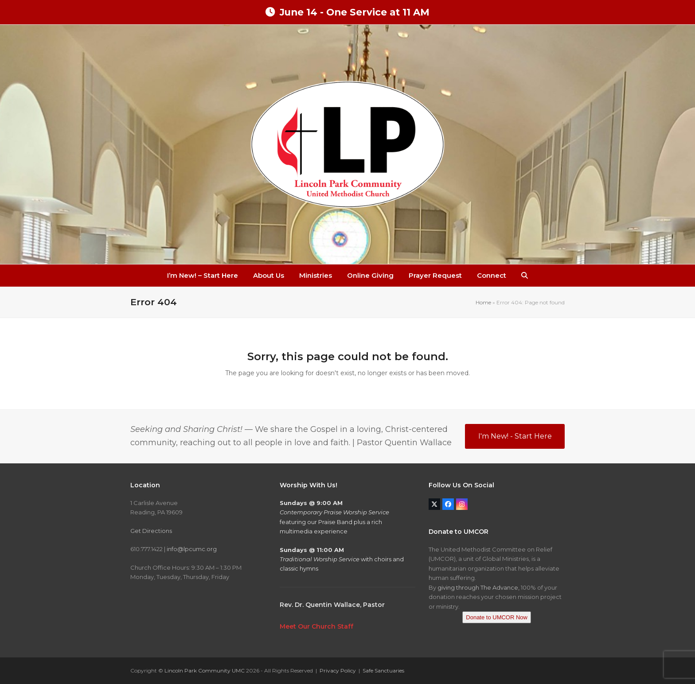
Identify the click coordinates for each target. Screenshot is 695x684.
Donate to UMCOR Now (496, 617)
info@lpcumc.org (192, 548)
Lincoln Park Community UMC (204, 670)
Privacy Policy (338, 670)
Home (483, 302)
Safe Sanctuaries (383, 670)
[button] (524, 275)
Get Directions (151, 530)
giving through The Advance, (478, 587)
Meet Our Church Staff (316, 626)
